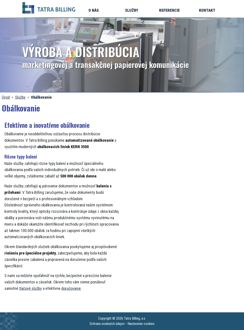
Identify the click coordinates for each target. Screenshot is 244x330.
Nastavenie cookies (141, 324)
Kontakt (207, 10)
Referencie (169, 10)
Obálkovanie (41, 97)
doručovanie (71, 288)
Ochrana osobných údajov (107, 324)
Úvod (6, 97)
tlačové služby (30, 288)
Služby (131, 10)
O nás (93, 10)
